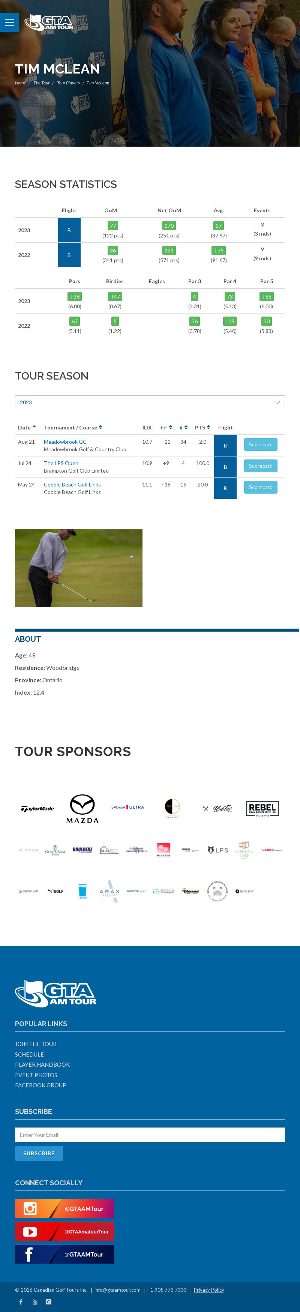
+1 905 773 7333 (167, 1290)
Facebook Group (40, 1085)
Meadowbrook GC (65, 441)
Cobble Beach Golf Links (72, 484)
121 (169, 250)
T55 (267, 296)
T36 (75, 296)
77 (113, 225)
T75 (219, 250)
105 (229, 321)
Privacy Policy (209, 1290)
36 (113, 250)
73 (230, 296)
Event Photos (36, 1075)
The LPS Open (61, 463)
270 (169, 225)
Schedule (29, 1054)
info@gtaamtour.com (117, 1290)
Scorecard (261, 444)
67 (75, 321)
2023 (150, 402)
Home (20, 83)
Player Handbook (42, 1064)
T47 (115, 296)
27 (219, 225)
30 (267, 321)
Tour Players (68, 83)
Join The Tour (36, 1043)
